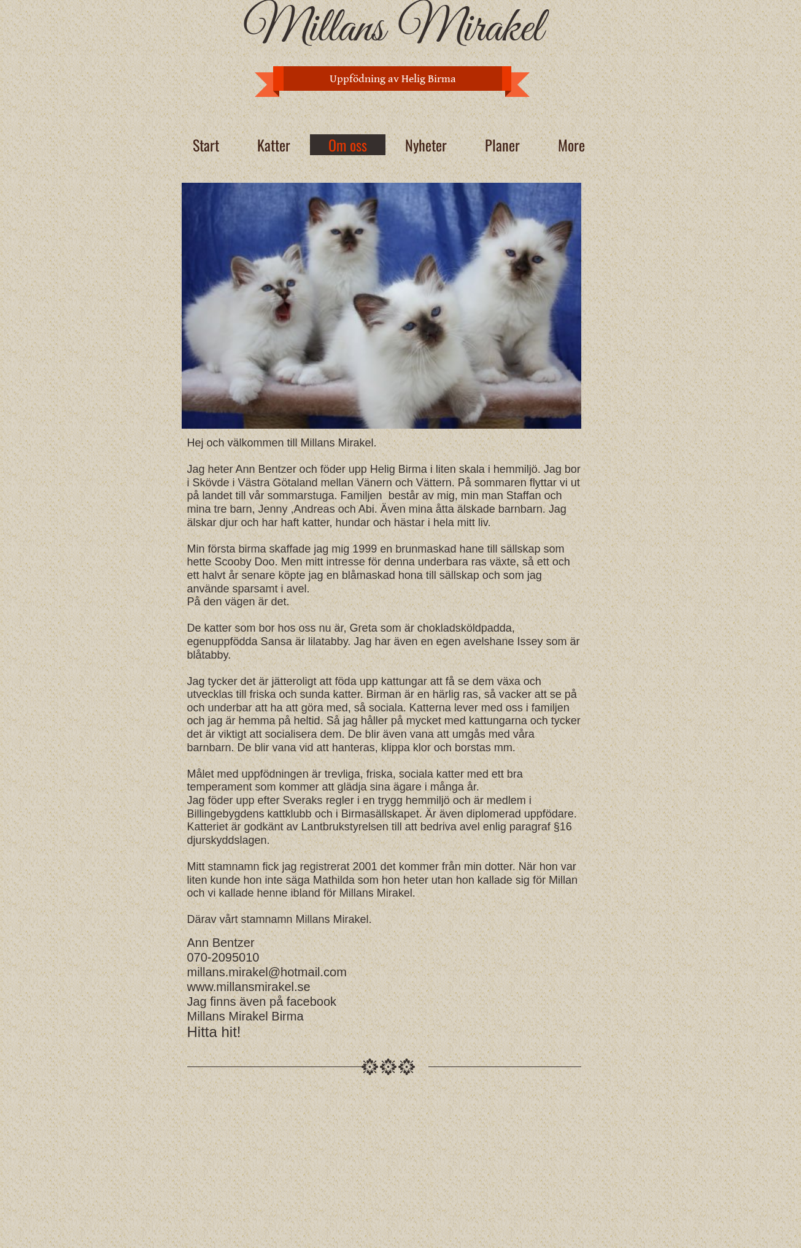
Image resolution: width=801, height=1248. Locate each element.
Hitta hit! (214, 1032)
